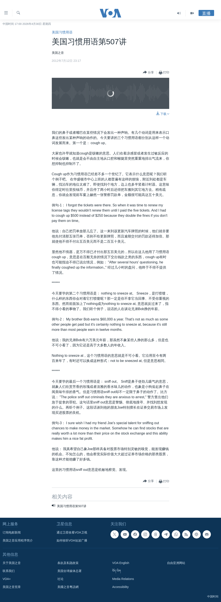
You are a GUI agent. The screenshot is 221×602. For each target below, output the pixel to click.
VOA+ (7, 579)
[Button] (148, 72)
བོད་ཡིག (116, 571)
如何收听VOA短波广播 (72, 540)
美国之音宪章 (12, 587)
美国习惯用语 (62, 32)
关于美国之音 (12, 563)
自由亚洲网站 (176, 563)
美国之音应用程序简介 (18, 540)
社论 (60, 579)
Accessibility (120, 587)
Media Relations (123, 579)
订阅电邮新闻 (12, 532)
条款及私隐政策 (68, 563)
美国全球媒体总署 (69, 571)
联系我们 (9, 571)
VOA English (120, 563)
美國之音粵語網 (68, 587)
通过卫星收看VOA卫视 (72, 532)
